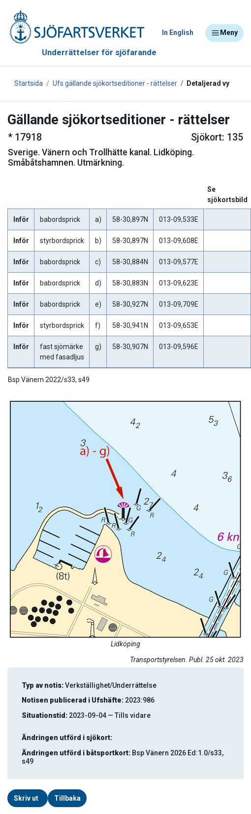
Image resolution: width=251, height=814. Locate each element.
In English (177, 32)
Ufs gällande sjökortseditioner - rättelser (115, 83)
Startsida (28, 83)
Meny (224, 33)
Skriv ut (26, 798)
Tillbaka (67, 798)
